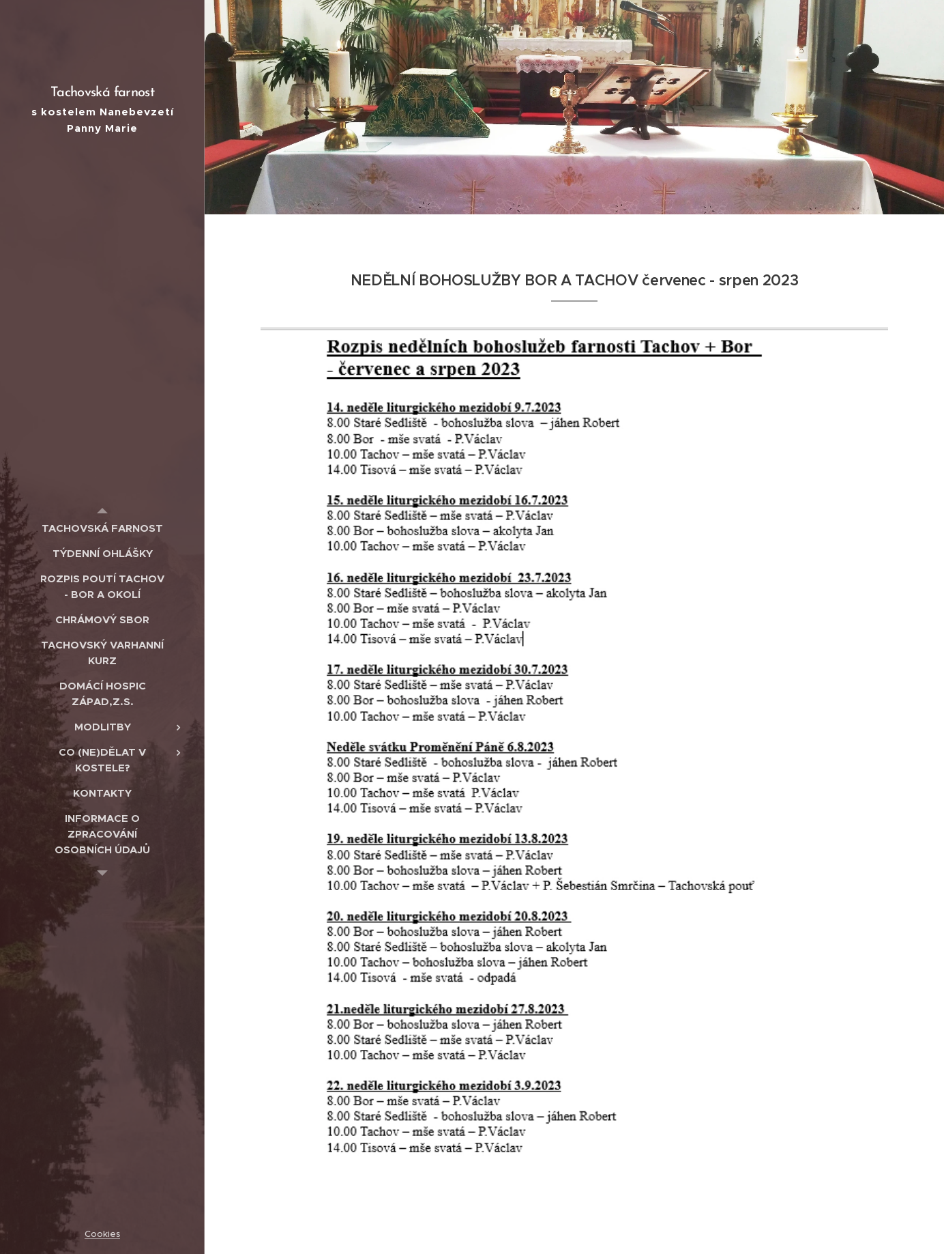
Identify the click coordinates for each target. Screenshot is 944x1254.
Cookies (102, 1234)
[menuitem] (102, 528)
